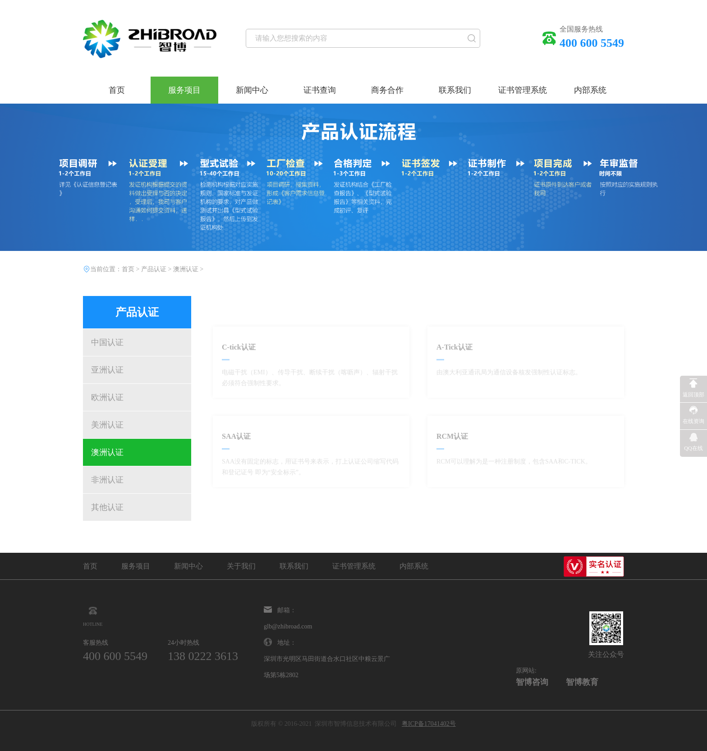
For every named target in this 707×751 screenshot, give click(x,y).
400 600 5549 (115, 656)
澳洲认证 (107, 452)
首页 (117, 90)
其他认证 (107, 507)
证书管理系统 (522, 90)
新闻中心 (252, 90)
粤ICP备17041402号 (429, 723)
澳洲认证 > (188, 269)
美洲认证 (107, 424)
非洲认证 (107, 479)
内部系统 (590, 90)
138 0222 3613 (203, 656)
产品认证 (153, 269)
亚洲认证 (107, 369)
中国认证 (107, 342)
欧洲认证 (107, 397)
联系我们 (455, 90)
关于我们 (241, 566)
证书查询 (319, 90)
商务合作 (387, 90)
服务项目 (184, 90)
